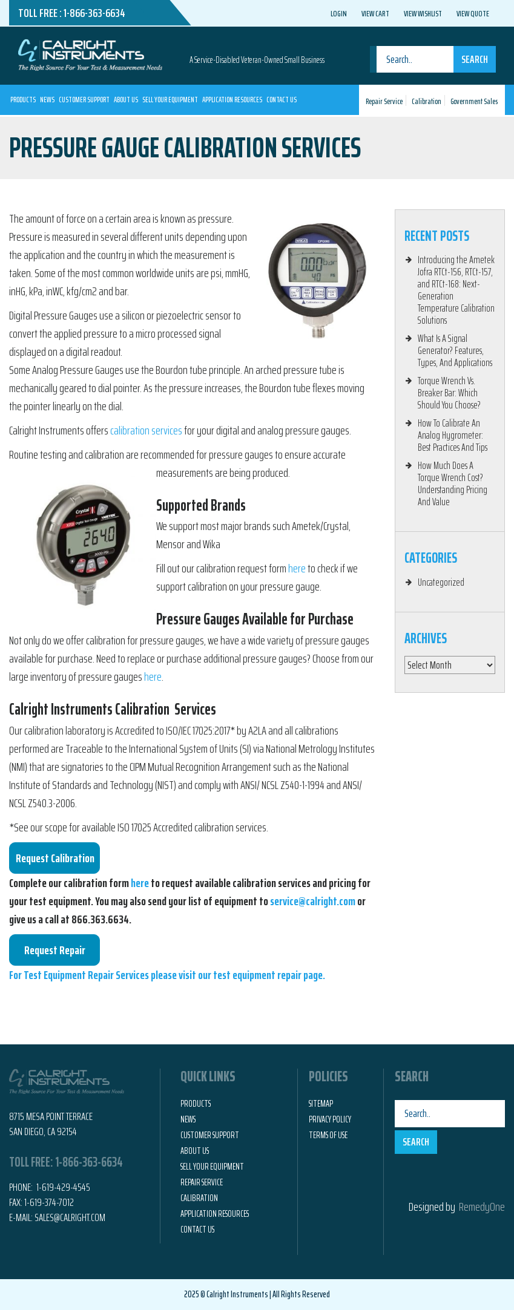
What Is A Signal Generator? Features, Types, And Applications (455, 350)
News (47, 99)
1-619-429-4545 (62, 1187)
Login (339, 13)
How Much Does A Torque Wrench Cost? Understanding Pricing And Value (452, 483)
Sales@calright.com (70, 1217)
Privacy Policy (330, 1119)
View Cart (375, 13)
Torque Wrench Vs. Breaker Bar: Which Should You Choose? (449, 393)
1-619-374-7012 (49, 1202)
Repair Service (384, 101)
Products (23, 99)
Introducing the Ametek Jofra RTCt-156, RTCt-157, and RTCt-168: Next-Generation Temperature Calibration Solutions (456, 290)
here (297, 568)
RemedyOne (482, 1206)
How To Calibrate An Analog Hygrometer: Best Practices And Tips (452, 435)
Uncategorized (441, 582)
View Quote (472, 13)
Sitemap (321, 1103)
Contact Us (281, 99)
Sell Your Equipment (170, 99)
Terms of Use (328, 1135)
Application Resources (232, 99)
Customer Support (84, 99)
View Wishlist (423, 13)
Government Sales (474, 101)
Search (474, 59)
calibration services (146, 430)
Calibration (426, 101)
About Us (126, 99)
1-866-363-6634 (94, 12)
